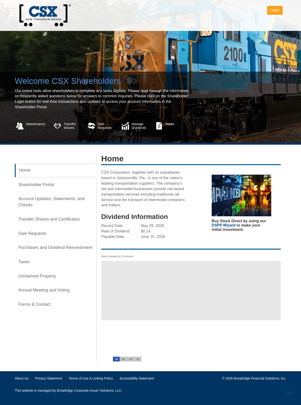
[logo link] (44, 15)
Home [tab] (24, 170)
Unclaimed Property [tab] (37, 276)
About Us (22, 378)
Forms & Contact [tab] (34, 304)
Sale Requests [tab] (32, 233)
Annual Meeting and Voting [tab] (44, 290)
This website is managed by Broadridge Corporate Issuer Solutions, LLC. (68, 390)
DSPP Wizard (224, 225)
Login (275, 10)
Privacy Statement (48, 378)
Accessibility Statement (137, 378)
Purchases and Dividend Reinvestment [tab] (55, 247)
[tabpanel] (188, 237)
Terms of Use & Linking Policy (91, 378)
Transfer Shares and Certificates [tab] (49, 219)
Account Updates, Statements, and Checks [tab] (51, 201)
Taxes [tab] (24, 261)
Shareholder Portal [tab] (36, 184)
